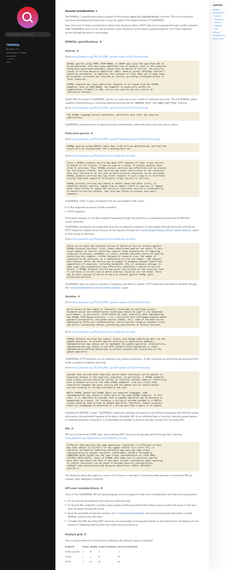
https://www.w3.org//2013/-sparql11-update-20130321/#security (110, 302)
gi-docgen (11, 59)
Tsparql (13, 45)
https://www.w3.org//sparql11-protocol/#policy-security (103, 155)
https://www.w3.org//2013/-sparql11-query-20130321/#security (109, 56)
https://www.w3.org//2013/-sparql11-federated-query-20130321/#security (115, 139)
